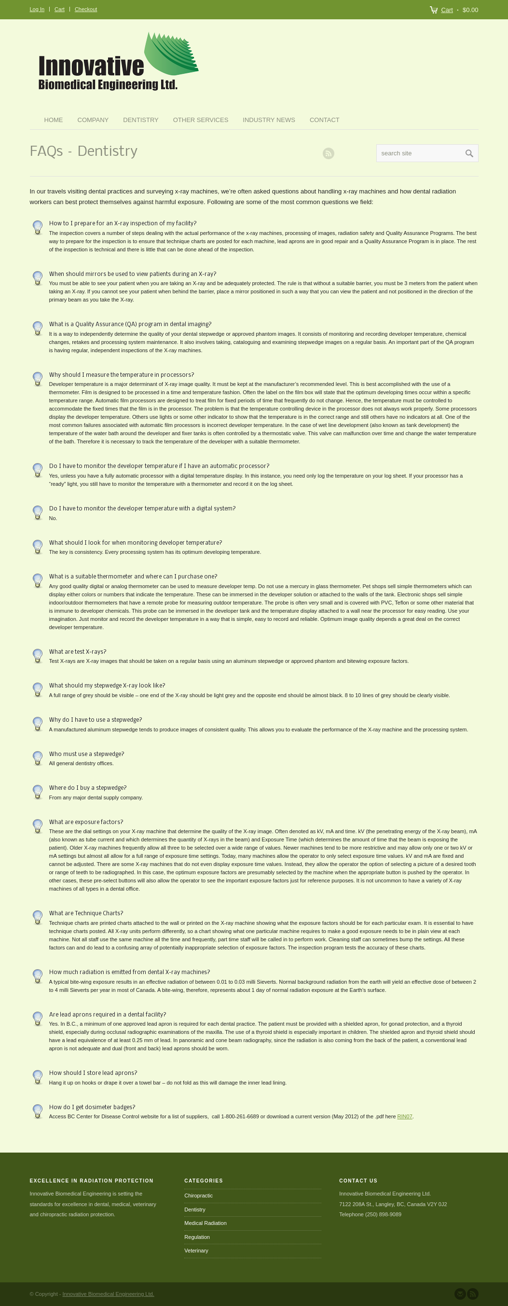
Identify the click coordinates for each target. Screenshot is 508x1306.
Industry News (269, 120)
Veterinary (196, 1250)
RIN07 (405, 1116)
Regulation (197, 1237)
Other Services (201, 120)
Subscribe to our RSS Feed (473, 1294)
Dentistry (140, 120)
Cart (447, 10)
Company (93, 120)
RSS (328, 153)
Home (53, 120)
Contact (325, 120)
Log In (37, 9)
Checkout (86, 9)
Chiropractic (198, 1195)
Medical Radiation (205, 1223)
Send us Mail (460, 1294)
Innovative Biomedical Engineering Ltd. (108, 1294)
